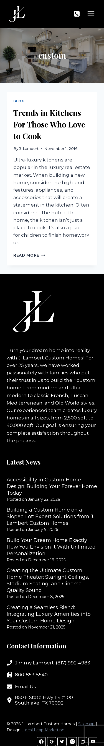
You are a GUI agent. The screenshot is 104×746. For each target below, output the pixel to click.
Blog (18, 101)
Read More (29, 255)
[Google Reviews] (51, 741)
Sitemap (86, 723)
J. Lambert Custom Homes (50, 358)
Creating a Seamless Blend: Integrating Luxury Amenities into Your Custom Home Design (49, 614)
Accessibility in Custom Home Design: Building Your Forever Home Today (52, 486)
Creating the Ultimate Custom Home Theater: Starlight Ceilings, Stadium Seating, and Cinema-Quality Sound (48, 580)
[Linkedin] (82, 741)
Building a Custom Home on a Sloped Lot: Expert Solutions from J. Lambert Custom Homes (50, 516)
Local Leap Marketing (43, 729)
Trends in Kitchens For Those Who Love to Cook (49, 124)
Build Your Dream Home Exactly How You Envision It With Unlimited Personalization (51, 547)
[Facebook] (41, 741)
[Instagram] (72, 741)
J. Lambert (29, 148)
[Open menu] (90, 13)
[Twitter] (61, 741)
